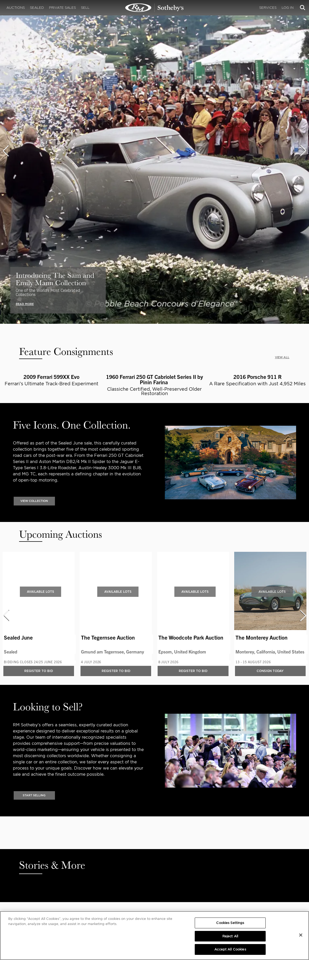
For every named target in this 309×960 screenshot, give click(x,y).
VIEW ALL (282, 357)
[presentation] (5, 150)
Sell (85, 8)
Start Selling (34, 795)
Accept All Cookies (230, 949)
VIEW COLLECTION (34, 501)
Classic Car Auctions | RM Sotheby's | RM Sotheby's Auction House (154, 7)
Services (268, 8)
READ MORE (25, 304)
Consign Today (270, 671)
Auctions (15, 8)
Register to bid (38, 671)
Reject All (230, 936)
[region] (154, 935)
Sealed (37, 8)
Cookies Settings (230, 923)
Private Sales (62, 8)
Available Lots (40, 592)
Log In (288, 8)
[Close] (300, 935)
